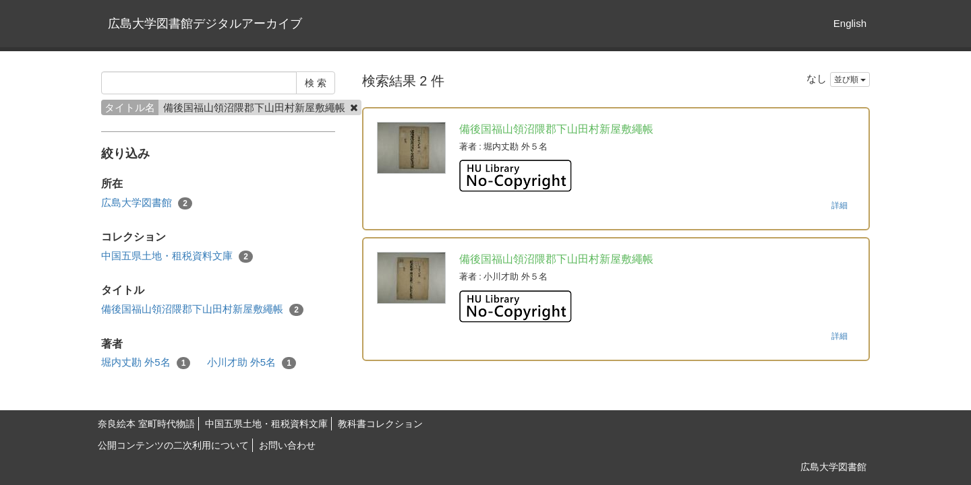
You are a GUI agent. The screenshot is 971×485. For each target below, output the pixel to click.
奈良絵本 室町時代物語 (146, 423)
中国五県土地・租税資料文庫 (177, 256)
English (849, 23)
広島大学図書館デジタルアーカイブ (205, 23)
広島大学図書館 (146, 203)
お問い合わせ (287, 445)
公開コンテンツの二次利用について (173, 445)
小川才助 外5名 (251, 362)
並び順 (850, 79)
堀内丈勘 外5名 (145, 362)
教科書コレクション (380, 423)
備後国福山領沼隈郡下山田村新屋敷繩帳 (202, 309)
